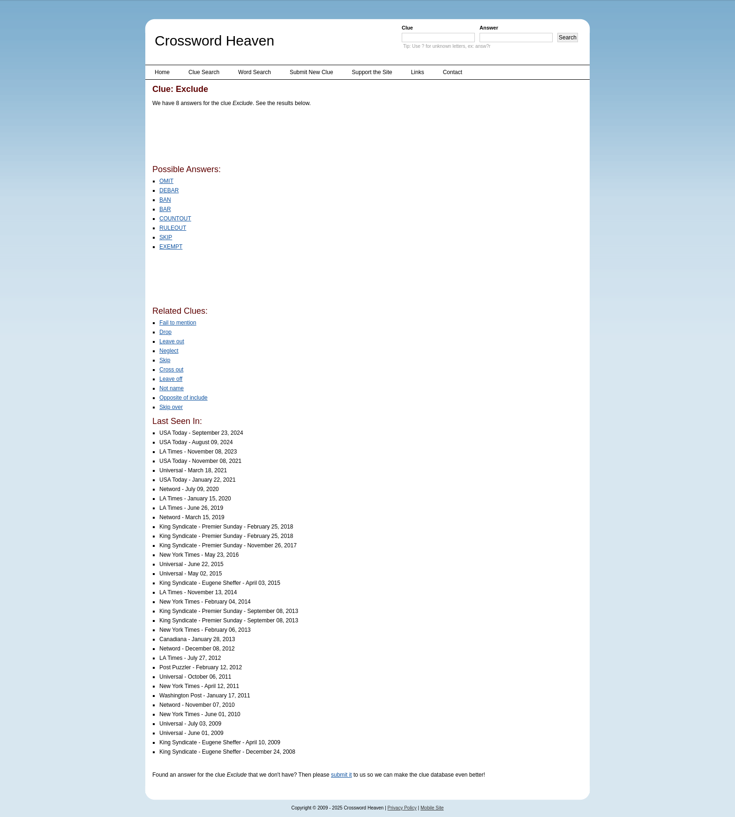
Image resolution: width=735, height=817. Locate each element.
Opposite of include (183, 397)
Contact (452, 72)
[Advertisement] (323, 137)
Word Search (254, 72)
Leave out (171, 341)
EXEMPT (170, 246)
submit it (341, 775)
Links (417, 72)
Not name (171, 388)
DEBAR (169, 190)
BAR (165, 209)
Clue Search (203, 72)
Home (162, 72)
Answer (489, 27)
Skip (164, 360)
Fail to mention (177, 322)
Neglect (169, 351)
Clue (407, 27)
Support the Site (372, 72)
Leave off (170, 379)
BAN (165, 200)
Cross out (171, 369)
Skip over (171, 407)
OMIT (166, 181)
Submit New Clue (311, 72)
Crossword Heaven (214, 40)
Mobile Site (431, 807)
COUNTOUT (175, 218)
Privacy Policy (402, 807)
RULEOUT (172, 228)
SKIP (165, 237)
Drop (165, 332)
